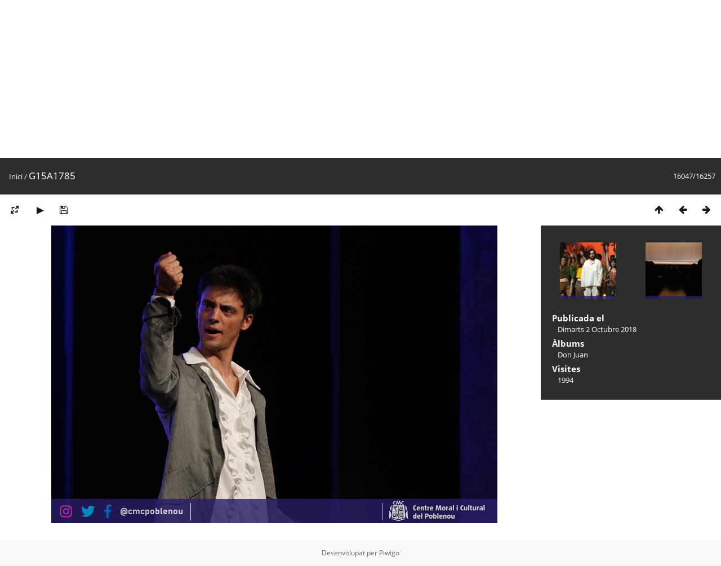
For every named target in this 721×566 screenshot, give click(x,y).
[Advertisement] (338, 79)
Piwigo (389, 553)
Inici (16, 176)
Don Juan (573, 355)
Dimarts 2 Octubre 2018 (597, 329)
